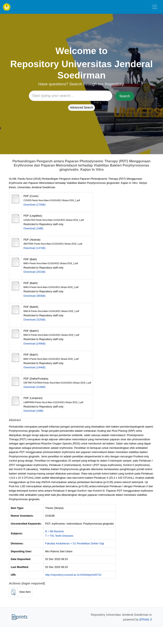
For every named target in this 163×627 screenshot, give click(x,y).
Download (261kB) (34, 271)
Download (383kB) (34, 295)
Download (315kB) (34, 319)
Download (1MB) (33, 228)
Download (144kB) (34, 367)
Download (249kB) (34, 343)
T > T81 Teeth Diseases (59, 535)
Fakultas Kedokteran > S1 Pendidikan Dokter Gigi (74, 543)
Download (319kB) (34, 387)
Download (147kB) (34, 248)
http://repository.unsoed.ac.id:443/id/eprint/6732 (73, 574)
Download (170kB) (34, 204)
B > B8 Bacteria (54, 531)
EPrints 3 (145, 619)
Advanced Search (81, 107)
